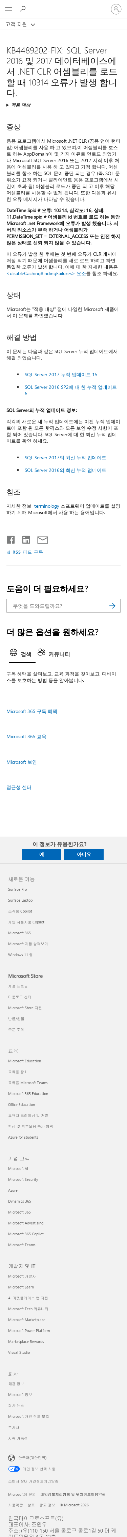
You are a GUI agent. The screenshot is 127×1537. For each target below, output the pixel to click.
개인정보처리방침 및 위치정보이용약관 (73, 1494)
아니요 (84, 854)
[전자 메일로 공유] (39, 538)
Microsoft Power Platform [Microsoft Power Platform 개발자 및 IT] (29, 1330)
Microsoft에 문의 (22, 1494)
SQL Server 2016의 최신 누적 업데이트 (65, 470)
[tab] (22, 655)
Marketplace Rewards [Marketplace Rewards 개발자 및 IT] (26, 1341)
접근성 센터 (18, 787)
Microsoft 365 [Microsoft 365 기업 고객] (19, 1212)
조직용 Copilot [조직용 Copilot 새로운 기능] (20, 911)
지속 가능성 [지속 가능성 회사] (18, 1438)
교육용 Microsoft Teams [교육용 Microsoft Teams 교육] (28, 1082)
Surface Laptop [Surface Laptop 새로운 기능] (20, 900)
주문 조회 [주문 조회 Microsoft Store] (16, 1029)
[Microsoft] (63, 5)
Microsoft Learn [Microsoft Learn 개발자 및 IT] (21, 1286)
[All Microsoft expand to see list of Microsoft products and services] (8, 9)
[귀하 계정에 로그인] (116, 9)
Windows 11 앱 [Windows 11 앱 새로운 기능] (20, 954)
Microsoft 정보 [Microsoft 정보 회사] (20, 1394)
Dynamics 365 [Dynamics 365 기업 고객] (19, 1201)
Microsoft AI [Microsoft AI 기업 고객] (18, 1168)
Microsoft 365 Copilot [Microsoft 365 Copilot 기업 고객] (26, 1233)
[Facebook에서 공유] (11, 538)
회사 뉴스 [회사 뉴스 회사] (16, 1405)
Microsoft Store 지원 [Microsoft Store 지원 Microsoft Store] (25, 1007)
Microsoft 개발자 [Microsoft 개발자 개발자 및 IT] (22, 1276)
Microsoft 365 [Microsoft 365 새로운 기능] (19, 932)
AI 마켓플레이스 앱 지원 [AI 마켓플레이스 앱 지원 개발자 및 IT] (28, 1297)
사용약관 (15, 1504)
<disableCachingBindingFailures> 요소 (46, 273)
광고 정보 (47, 1504)
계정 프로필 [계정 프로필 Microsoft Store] (18, 985)
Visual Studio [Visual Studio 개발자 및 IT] (19, 1352)
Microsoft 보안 (21, 762)
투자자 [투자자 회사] (13, 1427)
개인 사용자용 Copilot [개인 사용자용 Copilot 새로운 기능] (26, 921)
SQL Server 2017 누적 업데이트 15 (61, 374)
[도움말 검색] (23, 8)
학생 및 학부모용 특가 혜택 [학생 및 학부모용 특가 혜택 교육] (30, 1126)
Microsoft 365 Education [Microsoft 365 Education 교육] (28, 1093)
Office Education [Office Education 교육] (21, 1104)
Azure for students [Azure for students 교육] (23, 1137)
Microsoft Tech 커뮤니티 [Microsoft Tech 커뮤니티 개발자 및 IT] (28, 1308)
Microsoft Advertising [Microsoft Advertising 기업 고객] (25, 1222)
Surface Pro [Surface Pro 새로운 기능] (17, 889)
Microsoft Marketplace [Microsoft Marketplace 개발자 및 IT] (26, 1319)
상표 (31, 1504)
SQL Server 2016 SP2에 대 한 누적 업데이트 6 (71, 390)
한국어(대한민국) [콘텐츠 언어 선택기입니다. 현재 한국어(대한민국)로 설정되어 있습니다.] (32, 1457)
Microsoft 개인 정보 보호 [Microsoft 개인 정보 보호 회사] (28, 1416)
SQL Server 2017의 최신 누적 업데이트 (65, 457)
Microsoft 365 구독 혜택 (31, 711)
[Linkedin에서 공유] (23, 538)
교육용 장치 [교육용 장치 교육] (18, 1071)
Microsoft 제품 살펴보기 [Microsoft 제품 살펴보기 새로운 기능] (28, 943)
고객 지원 (16, 24)
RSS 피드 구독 (28, 552)
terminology (46, 506)
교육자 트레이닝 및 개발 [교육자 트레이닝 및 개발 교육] (28, 1115)
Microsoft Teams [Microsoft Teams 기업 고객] (22, 1244)
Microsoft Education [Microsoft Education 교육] (24, 1060)
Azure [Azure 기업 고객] (13, 1190)
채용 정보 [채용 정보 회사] (16, 1383)
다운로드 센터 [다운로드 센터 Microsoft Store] (19, 996)
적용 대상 (20, 105)
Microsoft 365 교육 (26, 736)
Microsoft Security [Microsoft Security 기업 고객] (23, 1179)
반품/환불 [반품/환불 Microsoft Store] (16, 1018)
